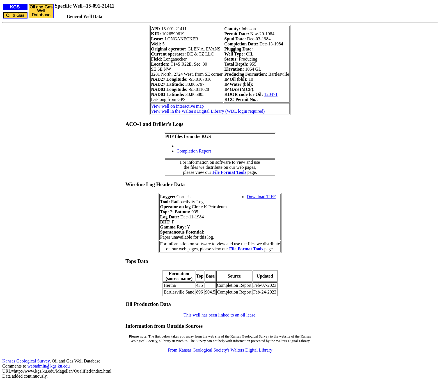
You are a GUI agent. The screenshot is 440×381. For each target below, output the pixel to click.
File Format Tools (229, 172)
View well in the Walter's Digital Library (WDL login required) (208, 111)
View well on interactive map (177, 106)
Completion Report (194, 151)
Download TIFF (261, 196)
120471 (271, 94)
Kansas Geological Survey (26, 361)
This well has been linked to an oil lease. (220, 315)
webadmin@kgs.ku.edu (48, 366)
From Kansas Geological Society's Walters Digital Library (220, 350)
